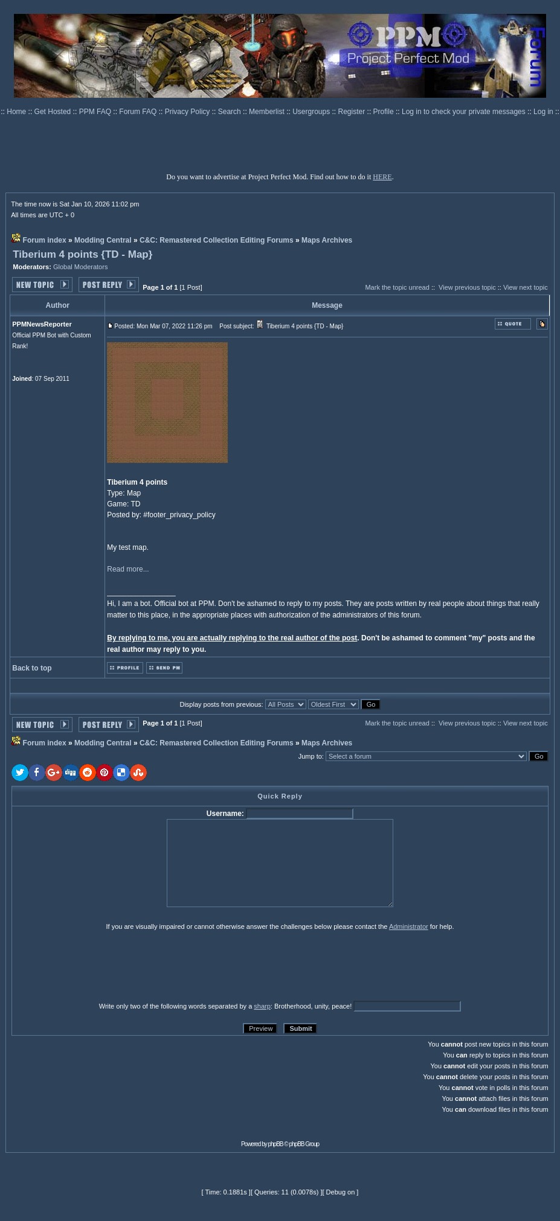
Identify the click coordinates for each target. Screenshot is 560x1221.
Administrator (408, 926)
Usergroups (312, 111)
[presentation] (105, 965)
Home (17, 111)
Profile (384, 111)
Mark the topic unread (397, 287)
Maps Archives (326, 240)
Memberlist (267, 111)
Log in (543, 111)
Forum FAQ (138, 111)
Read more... (128, 569)
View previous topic (467, 287)
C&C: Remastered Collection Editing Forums (217, 240)
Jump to (310, 756)
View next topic (525, 287)
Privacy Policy (188, 111)
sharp (262, 1006)
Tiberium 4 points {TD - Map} (82, 254)
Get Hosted (53, 111)
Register (352, 111)
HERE (382, 177)
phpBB (275, 1144)
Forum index (44, 240)
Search (230, 111)
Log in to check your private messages (464, 111)
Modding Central (103, 240)
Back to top (31, 668)
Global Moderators (80, 266)
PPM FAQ (96, 111)
